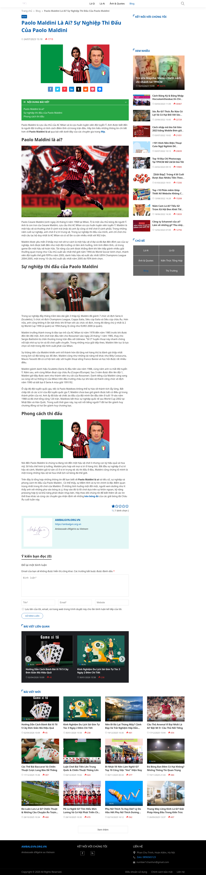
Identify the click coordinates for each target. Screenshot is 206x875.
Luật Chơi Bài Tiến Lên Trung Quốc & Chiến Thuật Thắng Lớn (81, 768)
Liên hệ (181, 871)
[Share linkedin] (71, 90)
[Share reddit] (85, 90)
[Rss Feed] (93, 854)
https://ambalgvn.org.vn (68, 524)
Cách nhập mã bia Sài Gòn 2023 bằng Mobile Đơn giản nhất (167, 131)
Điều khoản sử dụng (136, 871)
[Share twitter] (57, 90)
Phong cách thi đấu (34, 116)
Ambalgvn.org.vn (67, 520)
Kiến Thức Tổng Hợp (76, 761)
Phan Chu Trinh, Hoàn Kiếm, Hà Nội (156, 852)
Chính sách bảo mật (162, 871)
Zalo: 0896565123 (146, 857)
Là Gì (92, 3)
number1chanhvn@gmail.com (152, 862)
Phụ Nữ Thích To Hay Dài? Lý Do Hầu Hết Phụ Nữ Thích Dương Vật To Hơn (123, 812)
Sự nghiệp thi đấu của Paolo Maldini (43, 112)
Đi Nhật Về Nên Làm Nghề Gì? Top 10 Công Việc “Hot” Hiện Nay (123, 768)
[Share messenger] (99, 90)
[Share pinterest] (64, 90)
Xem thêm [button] (102, 829)
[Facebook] (82, 854)
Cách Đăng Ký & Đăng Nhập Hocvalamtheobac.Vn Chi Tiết (168, 99)
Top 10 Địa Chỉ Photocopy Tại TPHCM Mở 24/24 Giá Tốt (168, 160)
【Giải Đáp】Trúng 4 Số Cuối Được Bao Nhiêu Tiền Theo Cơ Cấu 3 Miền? (168, 178)
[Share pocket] (92, 90)
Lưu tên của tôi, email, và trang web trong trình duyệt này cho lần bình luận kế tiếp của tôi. (73, 609)
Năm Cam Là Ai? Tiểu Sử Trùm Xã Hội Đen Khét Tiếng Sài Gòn (168, 209)
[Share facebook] (50, 90)
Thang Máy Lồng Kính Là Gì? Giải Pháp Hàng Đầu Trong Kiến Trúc (165, 810)
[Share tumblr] (78, 90)
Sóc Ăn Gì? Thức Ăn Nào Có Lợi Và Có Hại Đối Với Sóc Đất (167, 115)
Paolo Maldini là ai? (34, 109)
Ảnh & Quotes (117, 3)
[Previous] (28, 659)
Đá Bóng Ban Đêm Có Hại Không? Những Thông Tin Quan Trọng (165, 768)
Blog (132, 3)
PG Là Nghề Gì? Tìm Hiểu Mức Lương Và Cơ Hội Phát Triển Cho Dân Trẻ (81, 812)
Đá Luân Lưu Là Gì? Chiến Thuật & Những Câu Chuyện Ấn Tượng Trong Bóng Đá (39, 812)
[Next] (122, 659)
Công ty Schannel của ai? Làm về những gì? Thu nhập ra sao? (168, 225)
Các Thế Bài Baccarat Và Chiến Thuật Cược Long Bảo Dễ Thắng (39, 768)
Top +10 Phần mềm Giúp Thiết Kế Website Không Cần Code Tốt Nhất (168, 193)
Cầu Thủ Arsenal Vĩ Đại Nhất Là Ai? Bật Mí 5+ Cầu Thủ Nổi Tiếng (165, 726)
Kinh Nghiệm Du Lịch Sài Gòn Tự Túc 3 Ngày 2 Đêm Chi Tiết (98, 671)
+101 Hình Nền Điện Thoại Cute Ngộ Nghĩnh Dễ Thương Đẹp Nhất (167, 146)
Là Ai (102, 3)
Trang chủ (26, 10)
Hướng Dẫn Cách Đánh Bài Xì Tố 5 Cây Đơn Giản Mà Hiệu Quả (47, 671)
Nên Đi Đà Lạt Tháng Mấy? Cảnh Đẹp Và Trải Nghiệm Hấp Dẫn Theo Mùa (123, 728)
